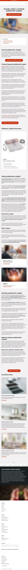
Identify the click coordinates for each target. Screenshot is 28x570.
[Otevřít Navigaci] (26, 3)
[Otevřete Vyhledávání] (24, 3)
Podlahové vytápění (4, 66)
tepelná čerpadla (6, 116)
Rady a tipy (10, 465)
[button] (14, 462)
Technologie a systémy (16, 465)
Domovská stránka (4, 465)
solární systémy (14, 116)
